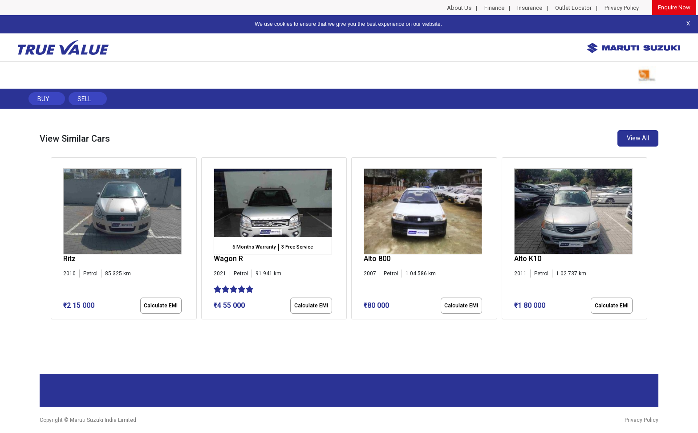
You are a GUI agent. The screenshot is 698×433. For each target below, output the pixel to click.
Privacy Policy (622, 7)
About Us (459, 7)
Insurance (529, 7)
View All (638, 138)
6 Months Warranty (254, 247)
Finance (494, 7)
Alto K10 (527, 258)
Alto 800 (377, 258)
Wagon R (228, 258)
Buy (43, 98)
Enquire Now (674, 7)
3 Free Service (297, 247)
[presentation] (55, 240)
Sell (84, 98)
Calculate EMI (161, 305)
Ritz (69, 258)
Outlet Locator (573, 7)
